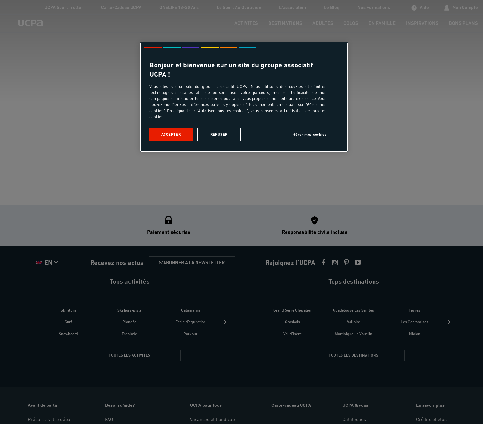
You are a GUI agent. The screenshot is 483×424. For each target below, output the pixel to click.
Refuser (219, 134)
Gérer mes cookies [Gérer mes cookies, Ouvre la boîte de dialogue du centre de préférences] (310, 134)
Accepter (171, 134)
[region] (244, 97)
